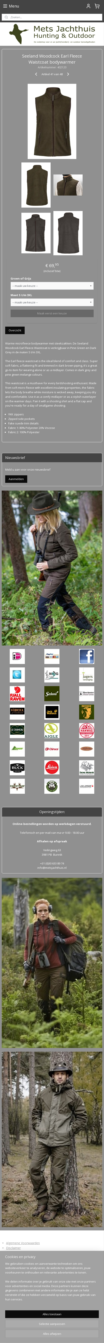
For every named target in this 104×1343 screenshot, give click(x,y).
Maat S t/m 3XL (21, 295)
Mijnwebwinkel (52, 1335)
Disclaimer (13, 1248)
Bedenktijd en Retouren (22, 1258)
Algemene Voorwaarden (23, 1243)
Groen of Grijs (21, 278)
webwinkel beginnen (71, 1328)
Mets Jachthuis (15, 1306)
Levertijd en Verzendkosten (25, 1253)
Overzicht (15, 330)
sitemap (45, 1328)
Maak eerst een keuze (52, 313)
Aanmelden (16, 479)
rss (54, 1328)
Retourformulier (17, 1262)
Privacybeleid (15, 1267)
